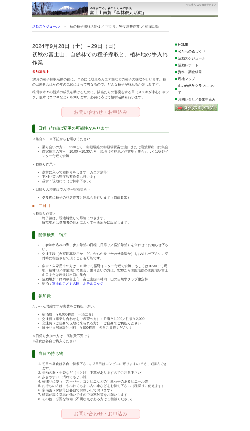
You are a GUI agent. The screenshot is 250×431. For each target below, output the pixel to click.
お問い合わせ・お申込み (100, 112)
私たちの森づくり (191, 51)
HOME (183, 44)
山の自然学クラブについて (197, 89)
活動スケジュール (191, 58)
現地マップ (186, 79)
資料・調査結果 (190, 72)
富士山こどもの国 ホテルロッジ (78, 283)
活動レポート (188, 65)
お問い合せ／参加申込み (197, 99)
